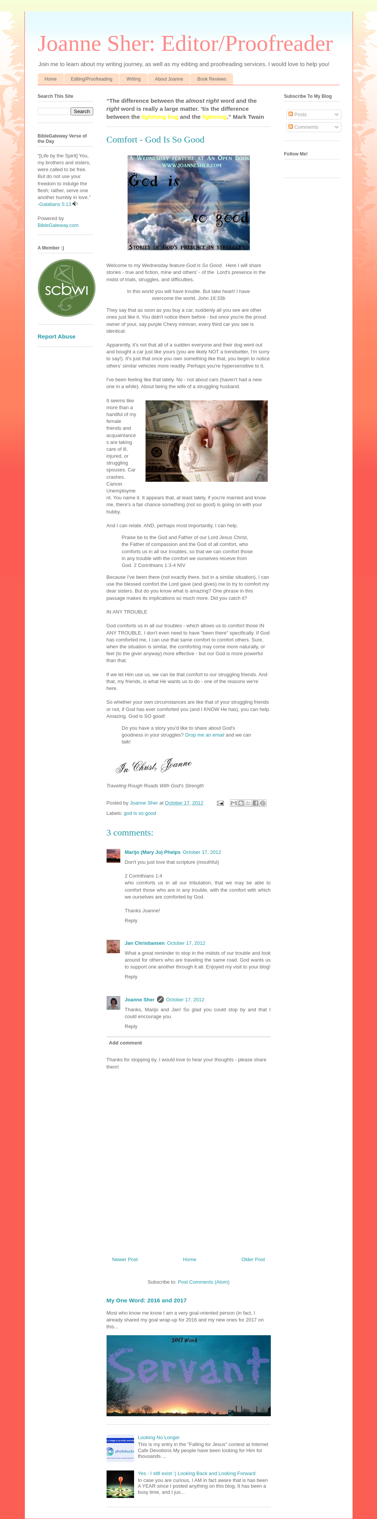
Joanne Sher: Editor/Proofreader (185, 43)
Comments (303, 127)
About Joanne (169, 79)
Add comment (125, 1043)
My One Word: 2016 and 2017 (147, 1300)
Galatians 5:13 (55, 204)
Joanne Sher (140, 999)
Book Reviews (211, 79)
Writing (133, 79)
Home (51, 79)
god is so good (140, 813)
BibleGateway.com (58, 225)
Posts (297, 114)
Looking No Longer (159, 1437)
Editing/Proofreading (92, 79)
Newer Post (125, 1259)
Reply (131, 920)
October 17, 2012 (202, 852)
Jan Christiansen (145, 943)
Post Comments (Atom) (204, 1282)
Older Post (253, 1259)
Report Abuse (57, 336)
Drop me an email (205, 735)
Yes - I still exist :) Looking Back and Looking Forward (197, 1473)
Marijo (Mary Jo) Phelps (153, 852)
